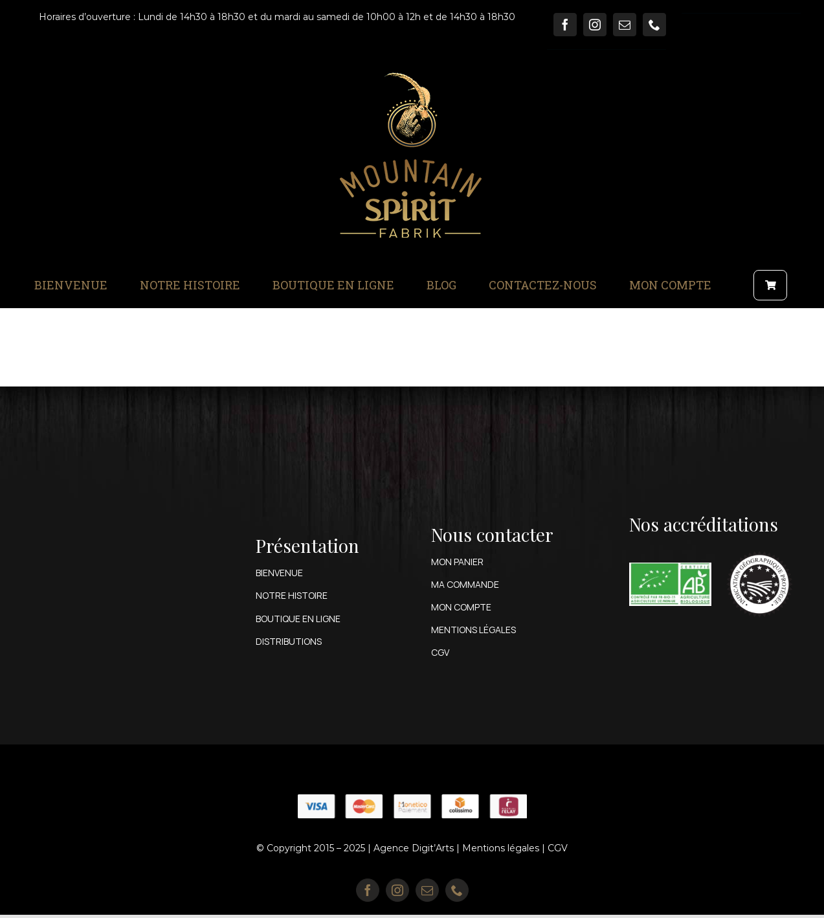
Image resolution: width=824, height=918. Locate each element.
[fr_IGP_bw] (759, 548)
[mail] (624, 24)
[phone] (654, 24)
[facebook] (565, 24)
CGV (558, 848)
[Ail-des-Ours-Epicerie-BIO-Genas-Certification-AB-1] (670, 567)
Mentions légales (500, 848)
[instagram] (595, 24)
